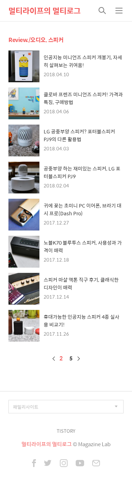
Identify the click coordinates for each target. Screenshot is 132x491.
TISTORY (66, 431)
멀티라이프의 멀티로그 (44, 11)
